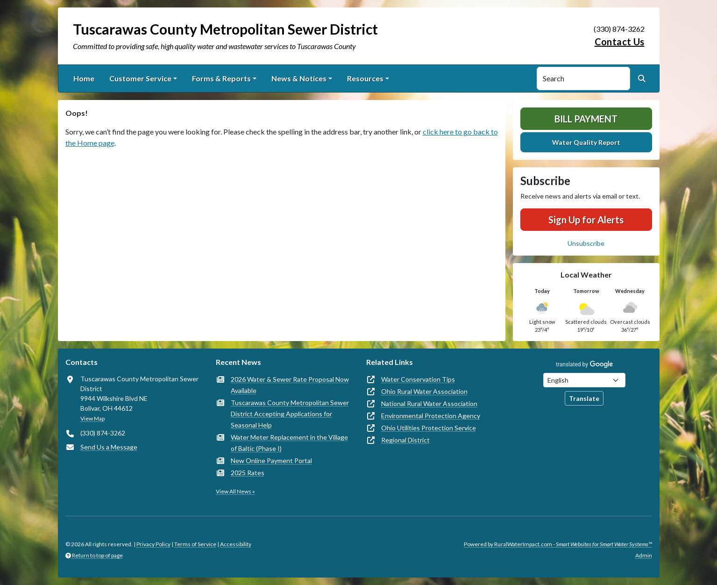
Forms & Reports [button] (221, 78)
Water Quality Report (586, 142)
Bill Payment (586, 118)
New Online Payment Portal (271, 460)
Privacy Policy (153, 544)
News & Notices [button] (299, 78)
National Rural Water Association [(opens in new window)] (429, 403)
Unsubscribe (586, 243)
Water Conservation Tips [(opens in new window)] (418, 379)
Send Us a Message (108, 447)
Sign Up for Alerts (586, 219)
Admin (643, 555)
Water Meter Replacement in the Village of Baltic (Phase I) (289, 442)
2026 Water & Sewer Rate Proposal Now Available (290, 384)
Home (83, 78)
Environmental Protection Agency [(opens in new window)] (430, 416)
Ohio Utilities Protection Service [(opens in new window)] (428, 428)
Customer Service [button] (140, 78)
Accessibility (235, 544)
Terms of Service (195, 544)
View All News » (235, 491)
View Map (92, 418)
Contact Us (620, 41)
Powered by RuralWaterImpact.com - (558, 544)
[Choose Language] (584, 380)
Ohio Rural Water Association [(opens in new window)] (424, 391)
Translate (584, 398)
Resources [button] (365, 78)
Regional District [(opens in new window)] (405, 440)
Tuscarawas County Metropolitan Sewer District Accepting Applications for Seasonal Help (290, 414)
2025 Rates (247, 473)
